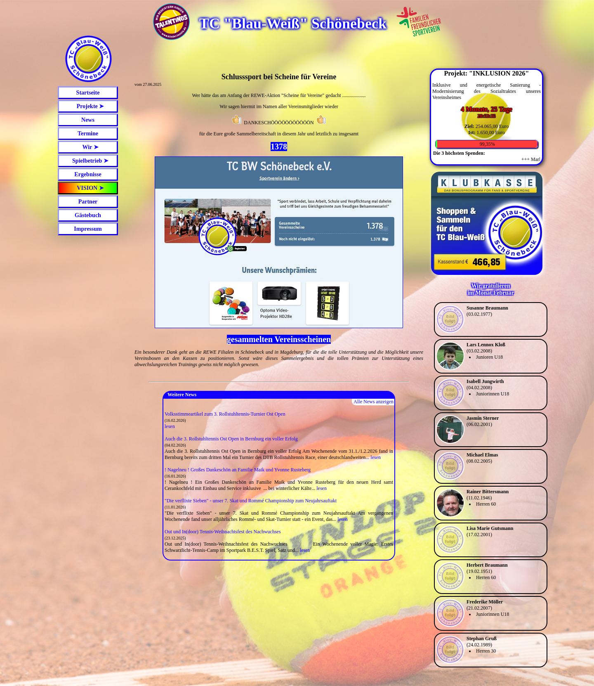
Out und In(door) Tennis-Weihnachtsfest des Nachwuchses (223, 532)
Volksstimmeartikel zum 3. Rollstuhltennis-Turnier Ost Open (225, 414)
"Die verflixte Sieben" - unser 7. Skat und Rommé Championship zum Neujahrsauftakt (251, 501)
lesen (170, 426)
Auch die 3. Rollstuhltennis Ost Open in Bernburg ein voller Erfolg (231, 439)
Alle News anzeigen (374, 402)
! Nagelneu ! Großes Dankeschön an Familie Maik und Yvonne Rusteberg (238, 470)
